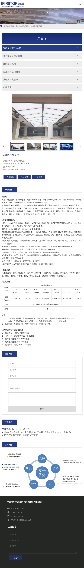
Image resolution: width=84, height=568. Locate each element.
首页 (5, 26)
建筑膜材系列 (9, 64)
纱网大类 (7, 87)
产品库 (11, 26)
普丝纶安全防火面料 (12, 56)
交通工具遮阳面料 (11, 72)
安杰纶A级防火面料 (22, 26)
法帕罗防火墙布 (10, 79)
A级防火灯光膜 (36, 26)
